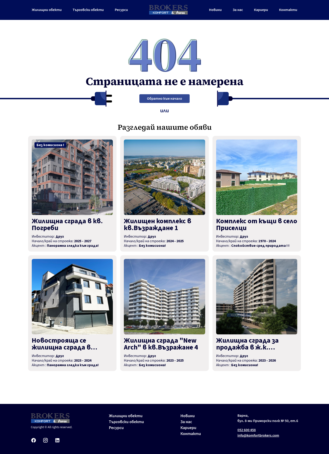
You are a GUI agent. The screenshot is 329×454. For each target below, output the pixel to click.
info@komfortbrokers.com (258, 435)
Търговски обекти (88, 9)
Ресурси (121, 9)
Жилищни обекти (47, 9)
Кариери (261, 9)
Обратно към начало (164, 98)
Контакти (288, 9)
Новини (215, 9)
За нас (238, 9)
